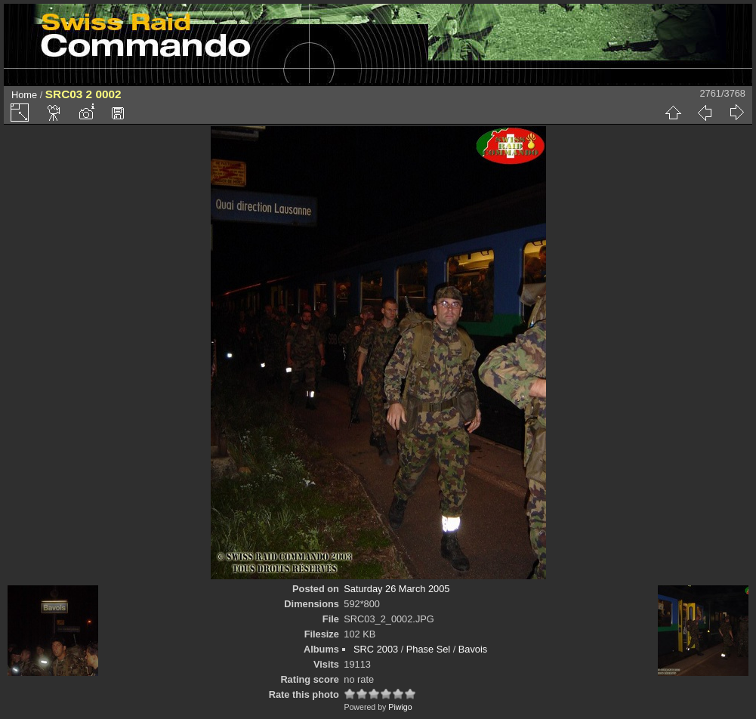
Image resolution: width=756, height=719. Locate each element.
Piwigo (400, 706)
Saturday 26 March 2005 (396, 588)
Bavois (472, 649)
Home (24, 94)
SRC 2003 (375, 649)
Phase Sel (428, 649)
